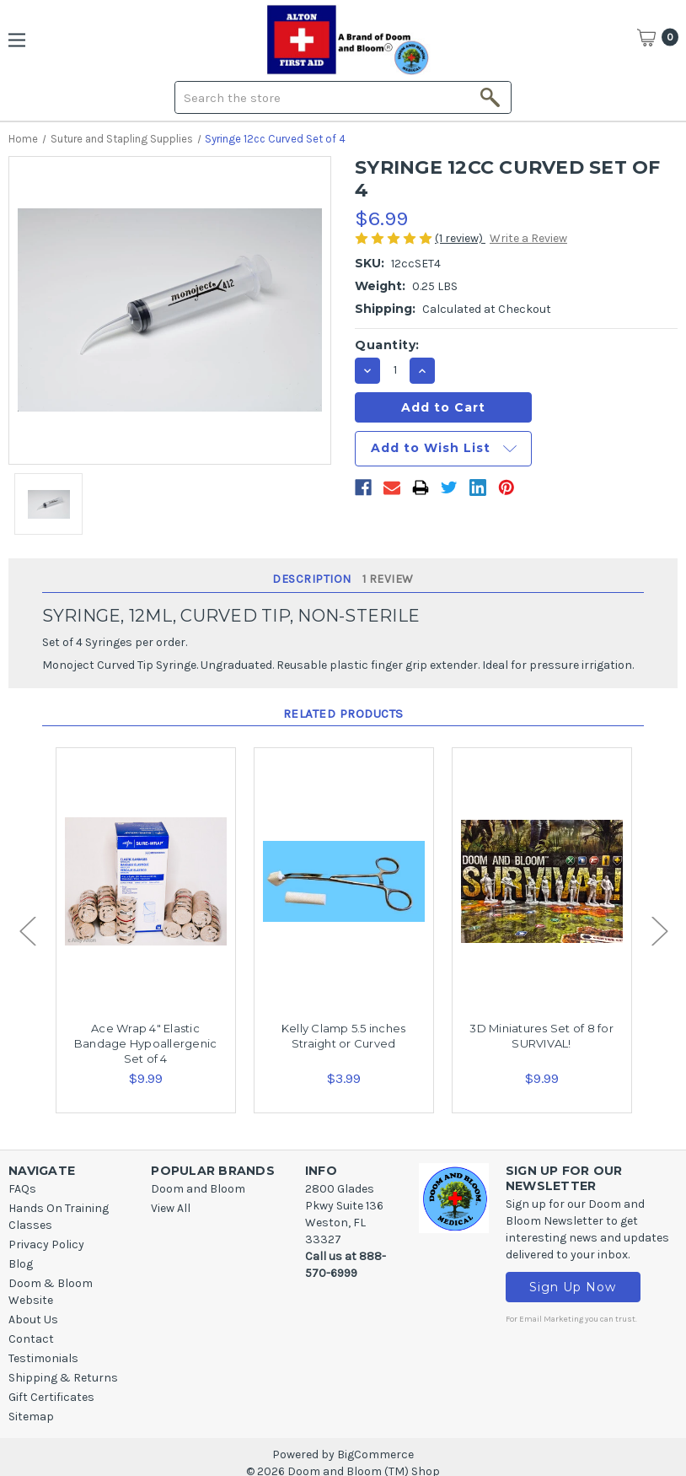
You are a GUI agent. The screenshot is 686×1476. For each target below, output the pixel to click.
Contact (31, 1339)
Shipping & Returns (63, 1378)
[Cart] (657, 37)
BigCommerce (375, 1454)
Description (311, 579)
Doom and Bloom (198, 1189)
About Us (33, 1319)
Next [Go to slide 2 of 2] (659, 930)
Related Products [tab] (343, 713)
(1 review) (460, 238)
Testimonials (43, 1358)
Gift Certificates (51, 1397)
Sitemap (31, 1416)
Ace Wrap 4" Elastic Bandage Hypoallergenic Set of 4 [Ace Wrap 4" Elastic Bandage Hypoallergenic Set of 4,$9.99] (145, 1043)
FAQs (22, 1189)
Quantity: (387, 345)
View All (170, 1208)
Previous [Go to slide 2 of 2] (27, 930)
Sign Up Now (576, 1288)
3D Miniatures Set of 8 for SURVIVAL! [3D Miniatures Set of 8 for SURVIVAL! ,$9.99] (541, 1035)
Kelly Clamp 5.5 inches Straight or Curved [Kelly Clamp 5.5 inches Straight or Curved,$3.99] (343, 1035)
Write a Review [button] (528, 238)
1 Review (388, 579)
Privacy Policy (46, 1244)
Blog (20, 1264)
